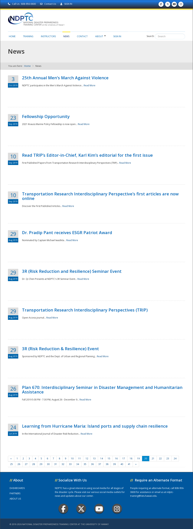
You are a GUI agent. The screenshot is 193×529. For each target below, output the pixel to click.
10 (72, 458)
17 (123, 458)
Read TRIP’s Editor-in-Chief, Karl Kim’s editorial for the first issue (87, 155)
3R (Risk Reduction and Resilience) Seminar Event (72, 271)
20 (145, 458)
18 (131, 458)
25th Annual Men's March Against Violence (65, 77)
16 (116, 458)
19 (138, 458)
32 (63, 464)
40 (121, 464)
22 (160, 458)
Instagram (117, 509)
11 (79, 458)
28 (33, 464)
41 (129, 464)
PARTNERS (15, 493)
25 (11, 464)
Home (12, 36)
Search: (150, 36)
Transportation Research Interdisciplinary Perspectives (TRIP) (85, 310)
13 (94, 458)
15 (109, 458)
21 (153, 458)
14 (101, 458)
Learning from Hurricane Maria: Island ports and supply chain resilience (95, 426)
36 (92, 464)
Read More (89, 85)
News (66, 36)
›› (136, 464)
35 (85, 464)
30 (48, 464)
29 (41, 464)
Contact (82, 36)
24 (175, 458)
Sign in (117, 36)
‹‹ (11, 458)
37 (99, 464)
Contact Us (48, 3)
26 (19, 464)
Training (28, 36)
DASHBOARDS (17, 488)
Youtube (99, 509)
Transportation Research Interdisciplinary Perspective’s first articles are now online (100, 196)
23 (167, 458)
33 (70, 464)
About (100, 36)
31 (55, 464)
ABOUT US (15, 498)
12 (87, 458)
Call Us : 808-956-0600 (22, 3)
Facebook (63, 509)
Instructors (48, 36)
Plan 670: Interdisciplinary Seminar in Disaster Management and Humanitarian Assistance (102, 389)
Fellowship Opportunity (46, 116)
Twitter (81, 509)
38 (107, 464)
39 (114, 464)
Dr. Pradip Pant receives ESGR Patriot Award (67, 232)
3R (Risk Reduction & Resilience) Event (60, 348)
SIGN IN (66, 3)
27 (26, 464)
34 (77, 464)
